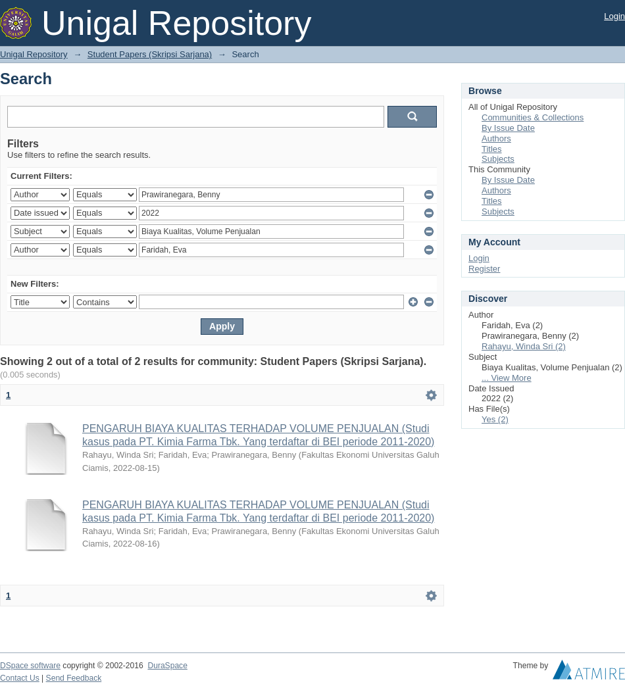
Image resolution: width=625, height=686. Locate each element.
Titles (492, 149)
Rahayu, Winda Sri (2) (524, 346)
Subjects (498, 159)
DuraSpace (167, 665)
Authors (496, 138)
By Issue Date (508, 128)
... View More (507, 378)
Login (614, 16)
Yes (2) (495, 419)
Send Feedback (74, 678)
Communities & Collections (533, 117)
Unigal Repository (34, 54)
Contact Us (19, 678)
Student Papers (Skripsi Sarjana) (150, 54)
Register (484, 269)
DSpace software (30, 665)
